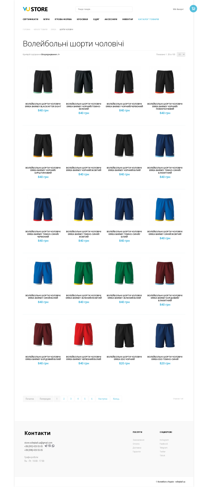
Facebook (164, 444)
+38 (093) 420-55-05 (34, 446)
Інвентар (127, 19)
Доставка (137, 447)
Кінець (116, 399)
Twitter (162, 451)
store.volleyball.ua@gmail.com (38, 442)
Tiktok (162, 455)
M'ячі (46, 19)
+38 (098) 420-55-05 (33, 450)
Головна (26, 29)
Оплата (136, 444)
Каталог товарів (148, 19)
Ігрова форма (63, 19)
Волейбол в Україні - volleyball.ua (171, 482)
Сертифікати (30, 19)
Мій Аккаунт (178, 9)
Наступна (102, 399)
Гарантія (137, 451)
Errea (53, 29)
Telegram (164, 447)
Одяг (96, 19)
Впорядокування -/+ (50, 54)
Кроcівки (82, 19)
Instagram (164, 440)
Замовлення (138, 440)
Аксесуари (111, 19)
